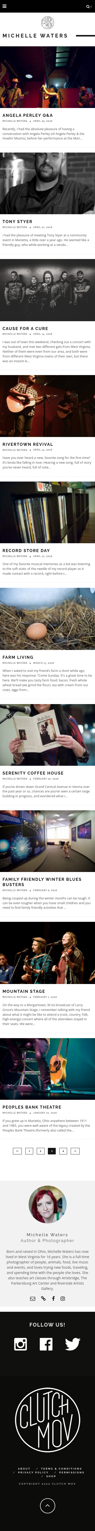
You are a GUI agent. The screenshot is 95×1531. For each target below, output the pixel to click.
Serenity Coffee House (33, 773)
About (24, 1468)
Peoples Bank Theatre (32, 1107)
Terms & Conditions (61, 1468)
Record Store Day (26, 550)
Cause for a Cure (25, 328)
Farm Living (18, 657)
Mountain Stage (24, 991)
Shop (51, 1476)
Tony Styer (17, 221)
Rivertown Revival (28, 444)
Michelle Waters (15, 121)
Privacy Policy (33, 1472)
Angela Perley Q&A (28, 115)
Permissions (72, 1472)
